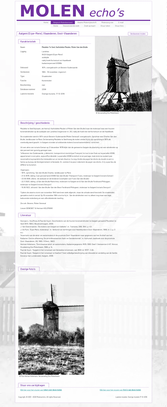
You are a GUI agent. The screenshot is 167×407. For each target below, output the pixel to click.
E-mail (120, 22)
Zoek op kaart (90, 26)
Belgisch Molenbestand (62, 22)
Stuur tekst (105, 26)
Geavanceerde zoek (71, 26)
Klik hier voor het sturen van (41, 390)
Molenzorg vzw (107, 22)
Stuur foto (119, 26)
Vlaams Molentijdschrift (87, 22)
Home (46, 22)
